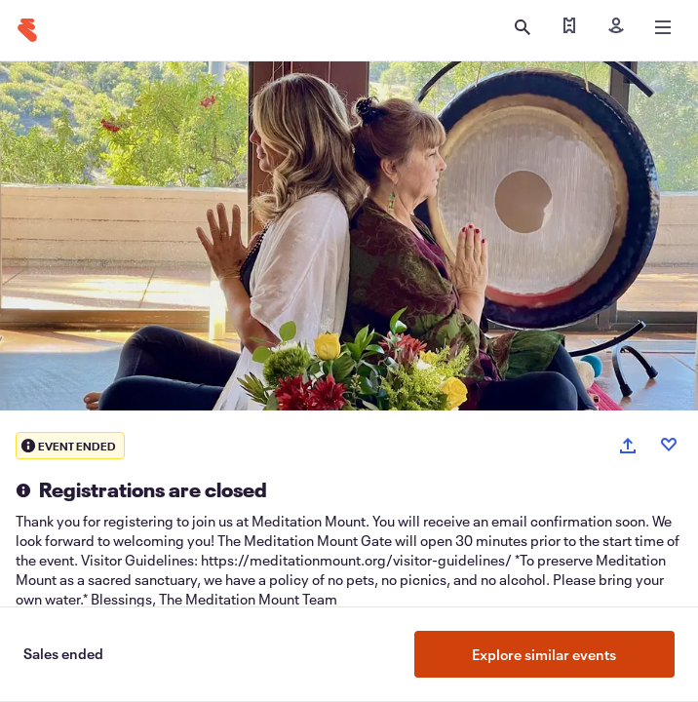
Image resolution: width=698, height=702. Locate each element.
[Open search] (522, 27)
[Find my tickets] (569, 27)
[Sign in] (616, 27)
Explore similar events (544, 654)
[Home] (27, 30)
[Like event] (668, 444)
